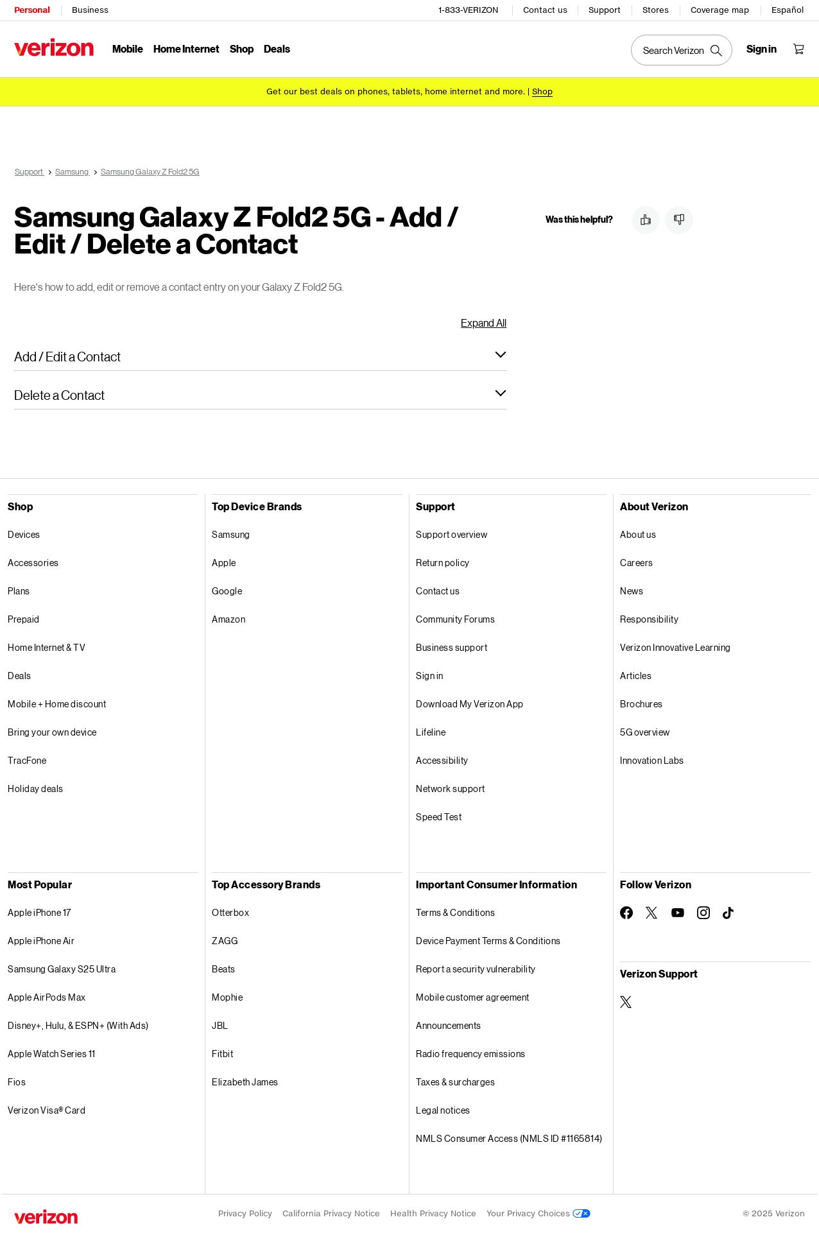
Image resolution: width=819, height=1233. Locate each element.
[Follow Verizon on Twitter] (652, 912)
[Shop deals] (542, 91)
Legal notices (443, 1110)
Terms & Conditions (455, 912)
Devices (24, 534)
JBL (220, 1025)
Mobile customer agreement (473, 997)
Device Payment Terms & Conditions (488, 940)
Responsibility (649, 619)
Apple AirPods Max (47, 997)
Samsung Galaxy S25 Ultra (62, 968)
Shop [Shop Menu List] (242, 48)
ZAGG (224, 940)
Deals (19, 675)
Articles (635, 675)
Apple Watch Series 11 (52, 1053)
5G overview (645, 732)
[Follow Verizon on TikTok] (729, 913)
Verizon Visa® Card (46, 1110)
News (631, 590)
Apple (224, 562)
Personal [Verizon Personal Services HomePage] (31, 10)
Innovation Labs (652, 760)
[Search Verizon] (681, 50)
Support (605, 10)
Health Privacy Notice (433, 1213)
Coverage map (720, 10)
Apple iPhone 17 (39, 912)
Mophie (227, 997)
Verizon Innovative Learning (675, 647)
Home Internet (186, 48)
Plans (19, 590)
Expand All (483, 322)
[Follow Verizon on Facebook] (626, 912)
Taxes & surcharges (455, 1081)
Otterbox (230, 912)
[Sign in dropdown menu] (761, 49)
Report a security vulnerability (476, 968)
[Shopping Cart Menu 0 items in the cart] (798, 49)
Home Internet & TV (46, 647)
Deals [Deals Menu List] (277, 48)
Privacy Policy (245, 1213)
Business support (451, 647)
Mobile (127, 48)
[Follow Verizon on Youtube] (677, 912)
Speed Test (438, 816)
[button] (260, 356)
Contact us (545, 10)
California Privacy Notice (331, 1213)
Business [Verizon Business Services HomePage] (90, 10)
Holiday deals (36, 788)
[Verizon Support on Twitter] (626, 1002)
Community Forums (455, 619)
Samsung (231, 534)
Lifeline (430, 732)
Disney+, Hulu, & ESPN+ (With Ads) (78, 1025)
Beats (224, 968)
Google (227, 590)
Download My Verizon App (470, 703)
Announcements (448, 1025)
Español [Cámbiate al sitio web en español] (788, 10)
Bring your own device (52, 732)
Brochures (641, 703)
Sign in (430, 675)
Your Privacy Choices (539, 1213)
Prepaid (24, 619)
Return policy (443, 562)
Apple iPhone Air (41, 940)
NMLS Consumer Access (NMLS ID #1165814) (509, 1138)
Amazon (228, 619)
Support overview (451, 534)
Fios (17, 1081)
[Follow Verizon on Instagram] (703, 912)
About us (638, 534)
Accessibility (442, 760)
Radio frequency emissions (471, 1053)
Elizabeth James (245, 1081)
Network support (450, 788)
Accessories (33, 562)
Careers (636, 562)
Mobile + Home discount (57, 703)
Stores (655, 10)
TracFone (27, 760)
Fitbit (222, 1053)
